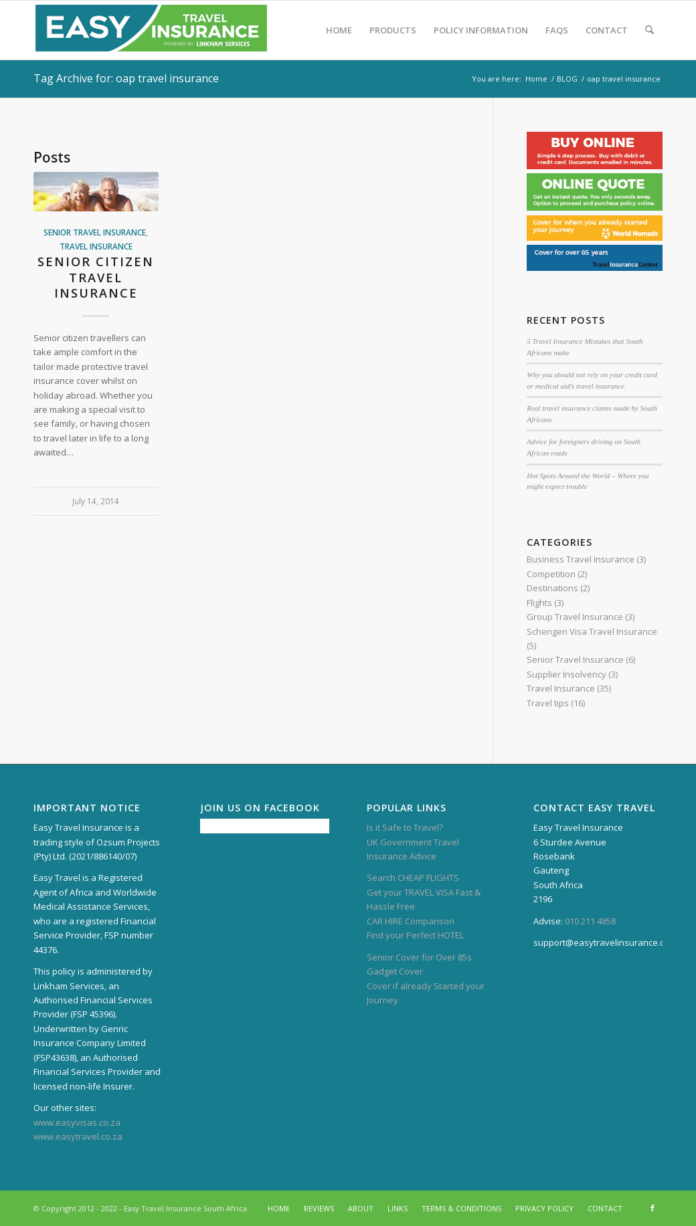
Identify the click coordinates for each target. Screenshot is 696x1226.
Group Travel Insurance (575, 617)
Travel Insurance (96, 246)
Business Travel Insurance (580, 559)
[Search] (649, 30)
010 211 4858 (590, 921)
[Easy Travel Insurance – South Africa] (151, 30)
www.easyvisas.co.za (76, 1122)
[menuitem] (339, 30)
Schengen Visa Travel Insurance (592, 631)
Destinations (552, 588)
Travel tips (548, 703)
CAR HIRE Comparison (410, 921)
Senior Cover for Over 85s (419, 957)
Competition (551, 574)
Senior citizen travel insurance (95, 277)
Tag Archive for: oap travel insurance (126, 78)
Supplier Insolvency (566, 674)
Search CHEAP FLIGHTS (413, 878)
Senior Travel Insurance (95, 232)
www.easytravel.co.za (77, 1136)
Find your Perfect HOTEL (415, 935)
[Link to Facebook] (652, 1208)
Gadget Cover (395, 971)
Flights (539, 603)
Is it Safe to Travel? (405, 827)
